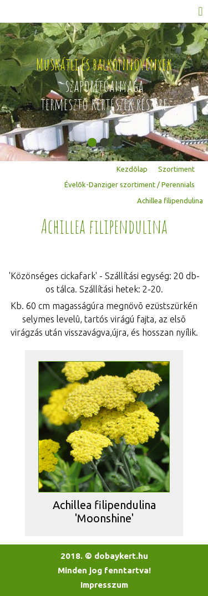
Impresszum (104, 584)
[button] (92, 142)
